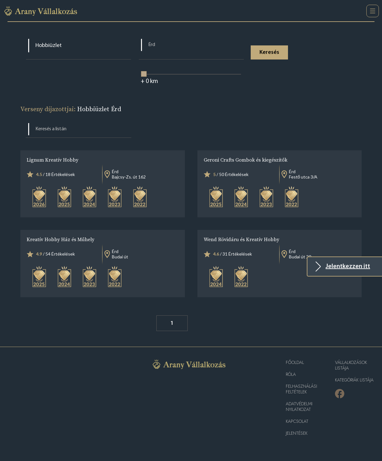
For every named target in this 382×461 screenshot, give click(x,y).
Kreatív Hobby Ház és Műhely (60, 239)
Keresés (269, 52)
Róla (291, 374)
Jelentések (296, 433)
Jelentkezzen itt (348, 266)
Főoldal (295, 362)
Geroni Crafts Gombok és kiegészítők (245, 159)
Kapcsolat (297, 421)
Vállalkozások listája (351, 365)
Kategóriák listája (354, 380)
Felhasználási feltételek (301, 389)
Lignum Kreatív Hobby (52, 159)
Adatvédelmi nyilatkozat (299, 406)
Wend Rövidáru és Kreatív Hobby (241, 239)
